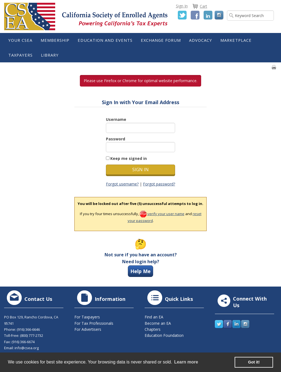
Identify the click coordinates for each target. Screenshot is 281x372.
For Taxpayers (87, 317)
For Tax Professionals (93, 323)
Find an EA (154, 317)
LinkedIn (208, 15)
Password (115, 138)
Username (116, 119)
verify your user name (165, 213)
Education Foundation (164, 335)
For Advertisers (87, 329)
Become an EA (158, 323)
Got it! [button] (254, 362)
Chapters (153, 329)
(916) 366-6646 (28, 329)
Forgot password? (159, 184)
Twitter (182, 15)
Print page (274, 67)
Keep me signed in (128, 158)
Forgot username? (122, 184)
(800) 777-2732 (31, 335)
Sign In (182, 6)
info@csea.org (27, 347)
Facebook (195, 15)
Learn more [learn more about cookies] (186, 362)
